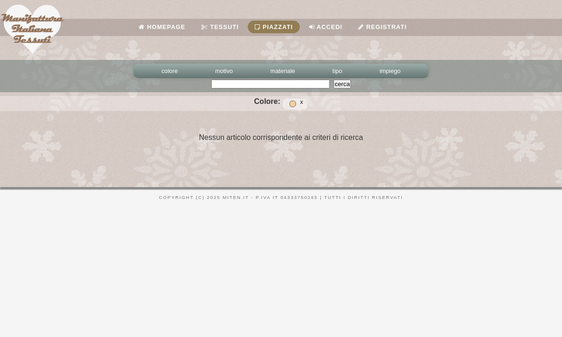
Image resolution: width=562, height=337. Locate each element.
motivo (224, 70)
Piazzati (274, 26)
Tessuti (220, 26)
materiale (282, 70)
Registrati (382, 26)
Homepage (162, 26)
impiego (390, 70)
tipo (337, 70)
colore (170, 70)
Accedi (325, 26)
